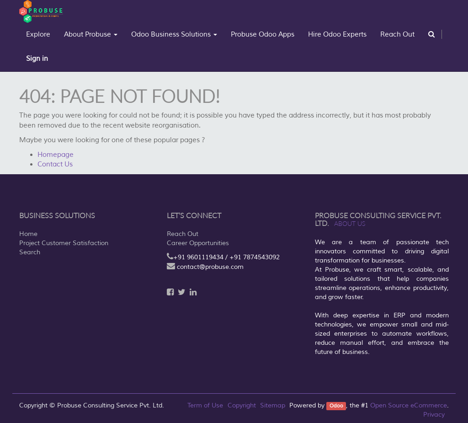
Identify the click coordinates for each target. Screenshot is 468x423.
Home (28, 234)
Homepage (55, 154)
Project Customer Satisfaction (63, 243)
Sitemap (272, 405)
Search (29, 252)
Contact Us (55, 164)
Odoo (336, 406)
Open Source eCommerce (408, 405)
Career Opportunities (198, 243)
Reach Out (182, 234)
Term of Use (205, 405)
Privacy (434, 414)
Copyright (242, 405)
